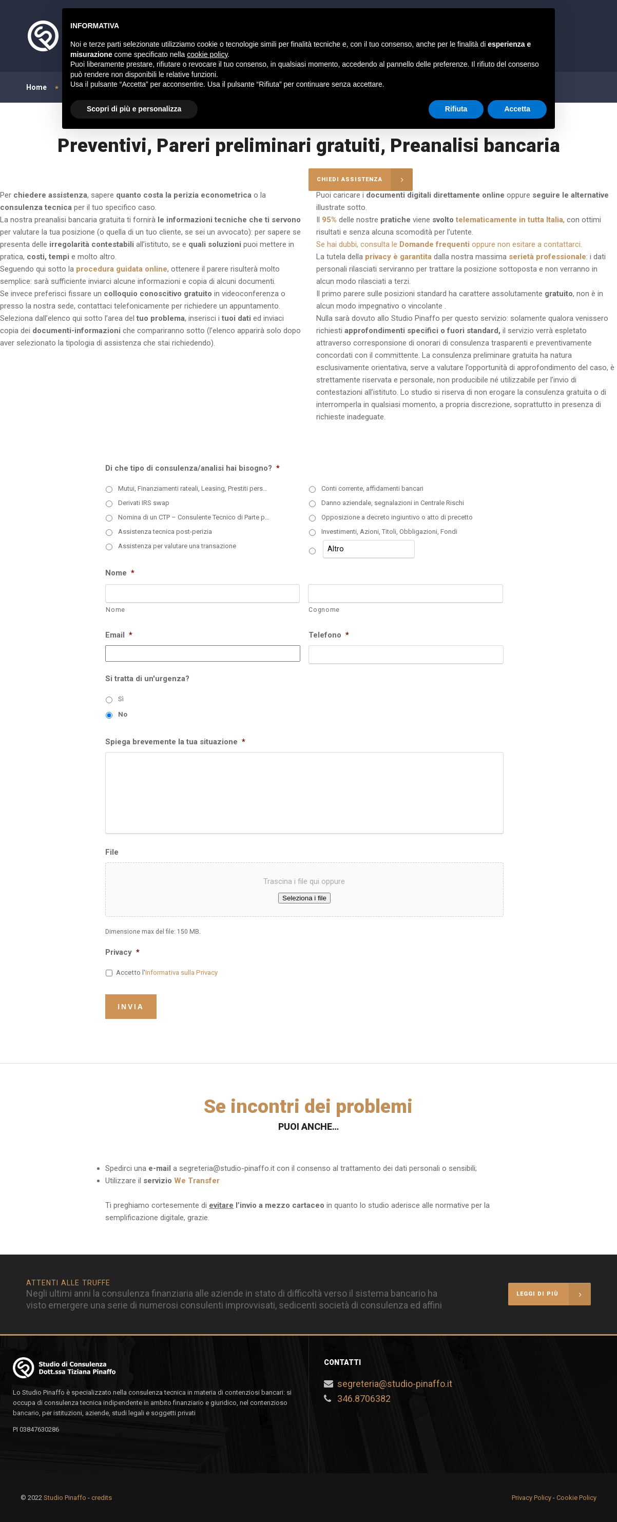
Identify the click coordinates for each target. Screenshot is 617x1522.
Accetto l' (167, 972)
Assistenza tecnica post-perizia (165, 531)
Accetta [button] (517, 109)
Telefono (328, 635)
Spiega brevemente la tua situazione (175, 741)
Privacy (122, 952)
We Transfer (197, 1180)
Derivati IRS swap (143, 503)
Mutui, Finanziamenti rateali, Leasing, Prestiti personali (194, 488)
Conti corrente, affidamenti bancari (372, 488)
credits (101, 1497)
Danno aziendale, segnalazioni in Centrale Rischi (392, 503)
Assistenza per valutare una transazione (177, 546)
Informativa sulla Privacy (181, 972)
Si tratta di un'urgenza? (147, 678)
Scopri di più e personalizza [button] (134, 109)
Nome (119, 572)
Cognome (324, 609)
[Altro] (369, 549)
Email (118, 635)
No (122, 714)
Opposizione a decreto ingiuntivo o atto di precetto (397, 517)
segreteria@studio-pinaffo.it (394, 1383)
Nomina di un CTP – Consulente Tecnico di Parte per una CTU (194, 517)
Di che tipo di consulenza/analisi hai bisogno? (192, 468)
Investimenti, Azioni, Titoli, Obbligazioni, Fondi (389, 531)
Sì (121, 699)
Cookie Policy (576, 1497)
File (112, 852)
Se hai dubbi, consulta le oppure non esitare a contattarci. (449, 244)
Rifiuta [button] (456, 109)
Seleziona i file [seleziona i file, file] (304, 898)
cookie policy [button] (207, 54)
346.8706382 (364, 1398)
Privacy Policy (531, 1497)
